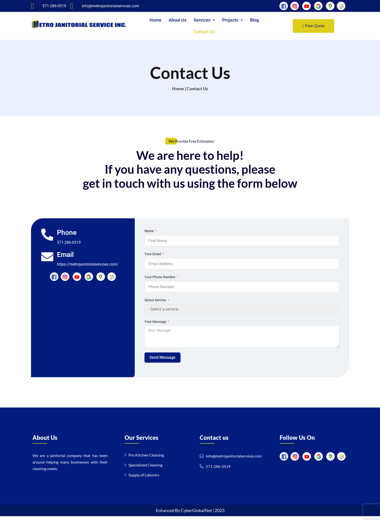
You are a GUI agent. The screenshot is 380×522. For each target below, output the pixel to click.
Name (149, 237)
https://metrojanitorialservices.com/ (88, 270)
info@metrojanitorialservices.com (234, 461)
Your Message (155, 327)
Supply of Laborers (143, 480)
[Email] (47, 262)
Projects (232, 20)
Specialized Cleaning (145, 470)
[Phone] (47, 241)
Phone (67, 239)
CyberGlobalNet (197, 516)
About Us (177, 20)
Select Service (155, 306)
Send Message (162, 363)
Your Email (152, 260)
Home (155, 20)
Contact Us (204, 31)
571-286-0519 (69, 248)
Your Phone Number (159, 283)
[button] (204, 20)
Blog (254, 20)
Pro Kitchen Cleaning (146, 460)
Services (204, 20)
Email (65, 260)
